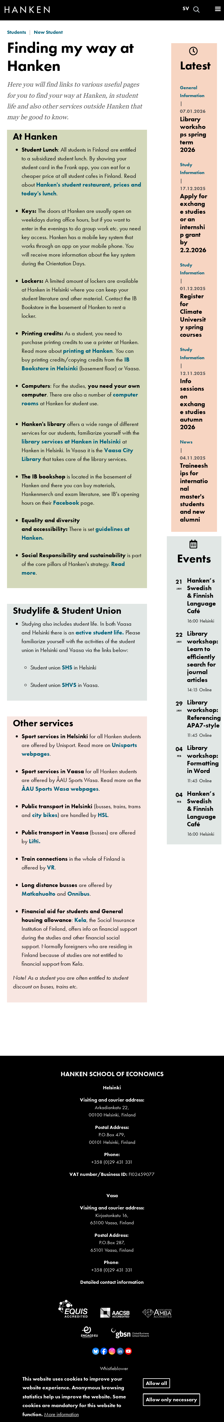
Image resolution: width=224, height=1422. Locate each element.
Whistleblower (114, 1368)
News (186, 442)
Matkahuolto (39, 893)
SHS (67, 667)
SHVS (69, 685)
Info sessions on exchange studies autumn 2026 (193, 404)
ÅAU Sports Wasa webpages (60, 788)
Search (196, 9)
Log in (207, 9)
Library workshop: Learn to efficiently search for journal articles (202, 656)
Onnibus (78, 893)
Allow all (156, 1387)
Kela (80, 920)
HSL (103, 815)
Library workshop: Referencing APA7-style (204, 714)
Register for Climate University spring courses (193, 315)
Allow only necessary (171, 1403)
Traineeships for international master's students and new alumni (194, 492)
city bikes (44, 815)
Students (16, 32)
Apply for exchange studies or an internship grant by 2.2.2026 (193, 223)
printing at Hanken (88, 351)
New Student (48, 32)
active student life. (100, 632)
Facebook (66, 502)
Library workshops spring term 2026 (193, 134)
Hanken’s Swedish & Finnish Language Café (201, 596)
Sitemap (114, 1374)
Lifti (35, 841)
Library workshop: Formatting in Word (203, 759)
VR (51, 867)
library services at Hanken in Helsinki (71, 441)
